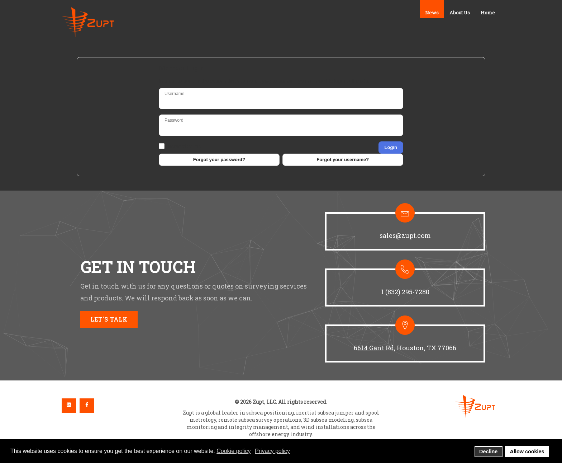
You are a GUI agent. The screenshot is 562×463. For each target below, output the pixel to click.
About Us (459, 12)
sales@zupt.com (405, 235)
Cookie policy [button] (233, 451)
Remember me (184, 146)
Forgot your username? (342, 159)
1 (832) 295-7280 (405, 291)
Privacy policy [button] (272, 451)
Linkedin (69, 405)
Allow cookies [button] (527, 451)
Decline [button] (488, 451)
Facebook (87, 405)
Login (391, 147)
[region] (281, 285)
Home (488, 12)
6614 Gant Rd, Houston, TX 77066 (405, 347)
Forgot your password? (219, 159)
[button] (405, 231)
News (432, 12)
